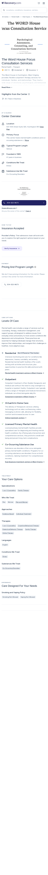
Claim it (28, 211)
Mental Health (15, 17)
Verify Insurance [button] (12, 248)
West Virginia (26, 17)
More (27, 140)
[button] (43, 3)
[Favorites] (39, 3)
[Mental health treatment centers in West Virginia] (25, 373)
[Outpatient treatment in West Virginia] (21, 397)
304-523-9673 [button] (11, 284)
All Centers (5, 17)
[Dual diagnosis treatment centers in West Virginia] (25, 462)
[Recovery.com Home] (11, 3)
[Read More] (7, 87)
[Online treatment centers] (16, 418)
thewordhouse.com (9, 208)
